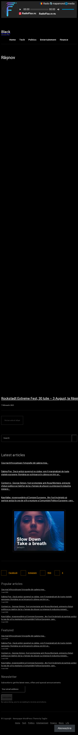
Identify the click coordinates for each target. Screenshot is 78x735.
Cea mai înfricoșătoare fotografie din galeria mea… (24, 463)
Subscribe (6, 697)
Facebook (13, 573)
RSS (49, 573)
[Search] (74, 438)
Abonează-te (65, 728)
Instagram (32, 573)
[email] (13, 689)
